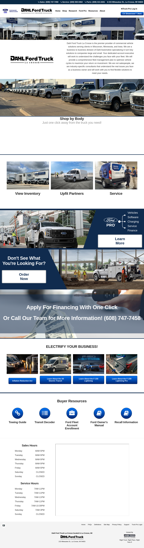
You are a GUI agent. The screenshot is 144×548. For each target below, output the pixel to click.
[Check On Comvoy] (4, 526)
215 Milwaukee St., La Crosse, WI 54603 (126, 2)
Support (126, 524)
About (102, 11)
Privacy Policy (116, 524)
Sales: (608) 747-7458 (49, 2)
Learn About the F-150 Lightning (88, 380)
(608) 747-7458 (122, 318)
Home (57, 11)
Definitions (97, 524)
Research (73, 11)
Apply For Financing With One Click (72, 307)
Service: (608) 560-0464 (72, 2)
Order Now (24, 276)
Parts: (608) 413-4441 (96, 2)
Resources (93, 11)
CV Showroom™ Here (132, 14)
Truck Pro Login (137, 524)
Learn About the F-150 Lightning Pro (121, 380)
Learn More (120, 241)
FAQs (90, 524)
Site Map (107, 524)
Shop (64, 11)
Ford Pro (83, 11)
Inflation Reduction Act (22, 381)
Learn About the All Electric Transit (55, 380)
